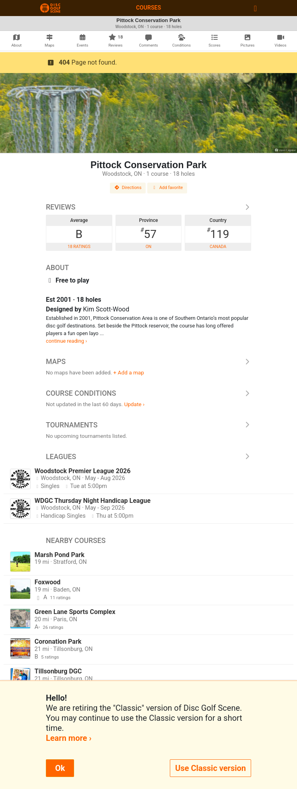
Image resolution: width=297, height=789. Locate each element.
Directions (128, 187)
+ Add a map (128, 372)
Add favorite (167, 187)
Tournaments (148, 425)
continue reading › (66, 341)
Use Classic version (210, 768)
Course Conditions (148, 393)
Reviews (148, 207)
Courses (148, 7)
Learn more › (68, 738)
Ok (60, 768)
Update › (134, 404)
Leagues (148, 457)
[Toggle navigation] (255, 8)
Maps (148, 362)
